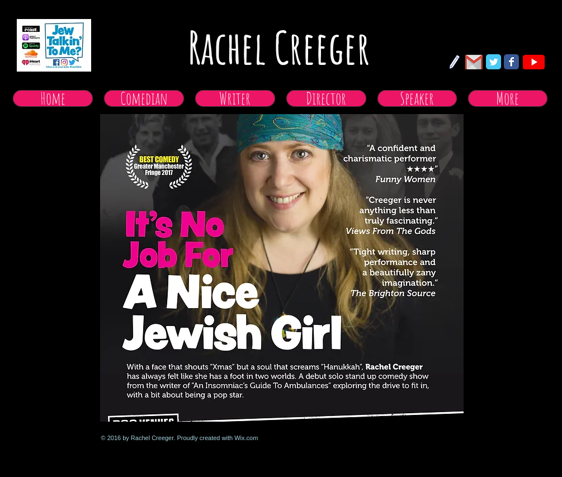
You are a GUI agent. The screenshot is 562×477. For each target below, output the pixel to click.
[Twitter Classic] (493, 61)
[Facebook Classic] (511, 61)
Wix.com (246, 438)
